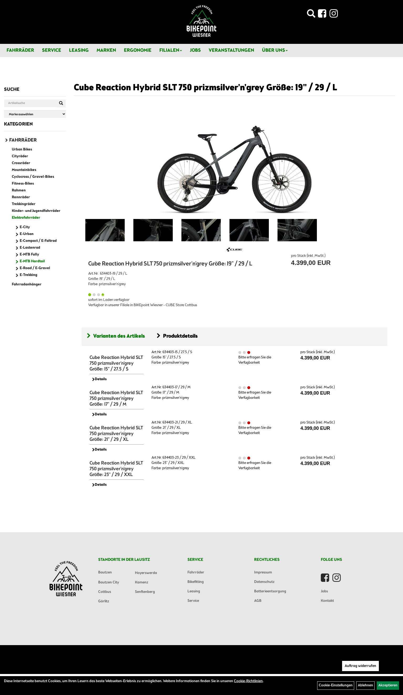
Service (51, 50)
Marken (106, 50)
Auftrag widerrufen (360, 665)
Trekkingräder (23, 204)
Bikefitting (195, 581)
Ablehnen (365, 685)
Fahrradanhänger (26, 284)
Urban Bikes (22, 149)
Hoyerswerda (146, 573)
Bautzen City (108, 582)
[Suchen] (61, 103)
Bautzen (105, 572)
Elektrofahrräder (26, 217)
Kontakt (327, 600)
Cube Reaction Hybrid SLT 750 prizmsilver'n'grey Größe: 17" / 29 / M (116, 398)
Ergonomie (137, 50)
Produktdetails (177, 336)
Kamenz (141, 582)
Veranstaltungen (231, 50)
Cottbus (104, 591)
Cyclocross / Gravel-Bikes (33, 176)
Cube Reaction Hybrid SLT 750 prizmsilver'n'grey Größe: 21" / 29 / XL (116, 434)
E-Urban (27, 234)
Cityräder (20, 156)
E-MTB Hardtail (32, 261)
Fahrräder (20, 50)
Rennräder (21, 197)
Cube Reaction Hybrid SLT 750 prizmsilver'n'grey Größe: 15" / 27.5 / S (116, 363)
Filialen (170, 50)
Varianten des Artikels (116, 336)
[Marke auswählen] (35, 114)
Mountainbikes (24, 170)
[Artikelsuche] (311, 15)
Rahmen (19, 190)
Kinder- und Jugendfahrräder (36, 210)
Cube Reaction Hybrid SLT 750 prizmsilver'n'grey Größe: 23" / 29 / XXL (116, 469)
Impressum (263, 572)
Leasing (79, 50)
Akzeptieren (387, 685)
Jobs (195, 50)
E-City (25, 227)
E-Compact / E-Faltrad (38, 240)
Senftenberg (145, 591)
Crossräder (21, 163)
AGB (257, 600)
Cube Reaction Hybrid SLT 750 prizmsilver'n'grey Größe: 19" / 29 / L (205, 88)
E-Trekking (28, 275)
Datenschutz (264, 581)
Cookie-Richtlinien (248, 681)
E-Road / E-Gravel (35, 268)
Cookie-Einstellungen (336, 685)
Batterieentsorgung (270, 591)
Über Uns (275, 50)
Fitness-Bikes (23, 183)
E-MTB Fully (29, 254)
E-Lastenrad (30, 247)
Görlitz (103, 601)
